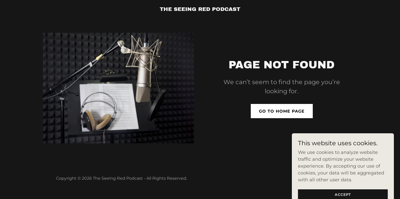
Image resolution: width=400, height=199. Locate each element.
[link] (200, 9)
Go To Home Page (282, 111)
